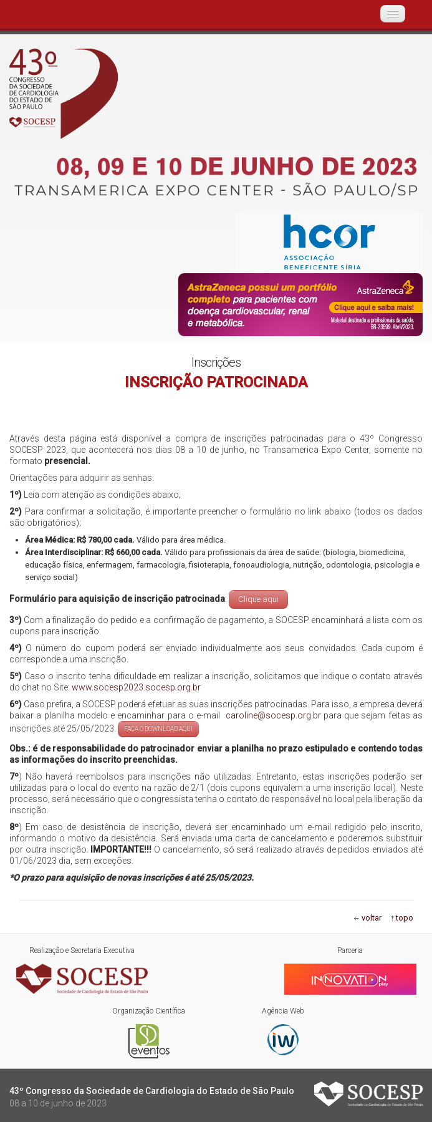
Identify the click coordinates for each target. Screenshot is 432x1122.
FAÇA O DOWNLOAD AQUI (158, 728)
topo (404, 917)
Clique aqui (258, 599)
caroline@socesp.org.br (271, 715)
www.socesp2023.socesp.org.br (136, 687)
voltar (372, 917)
